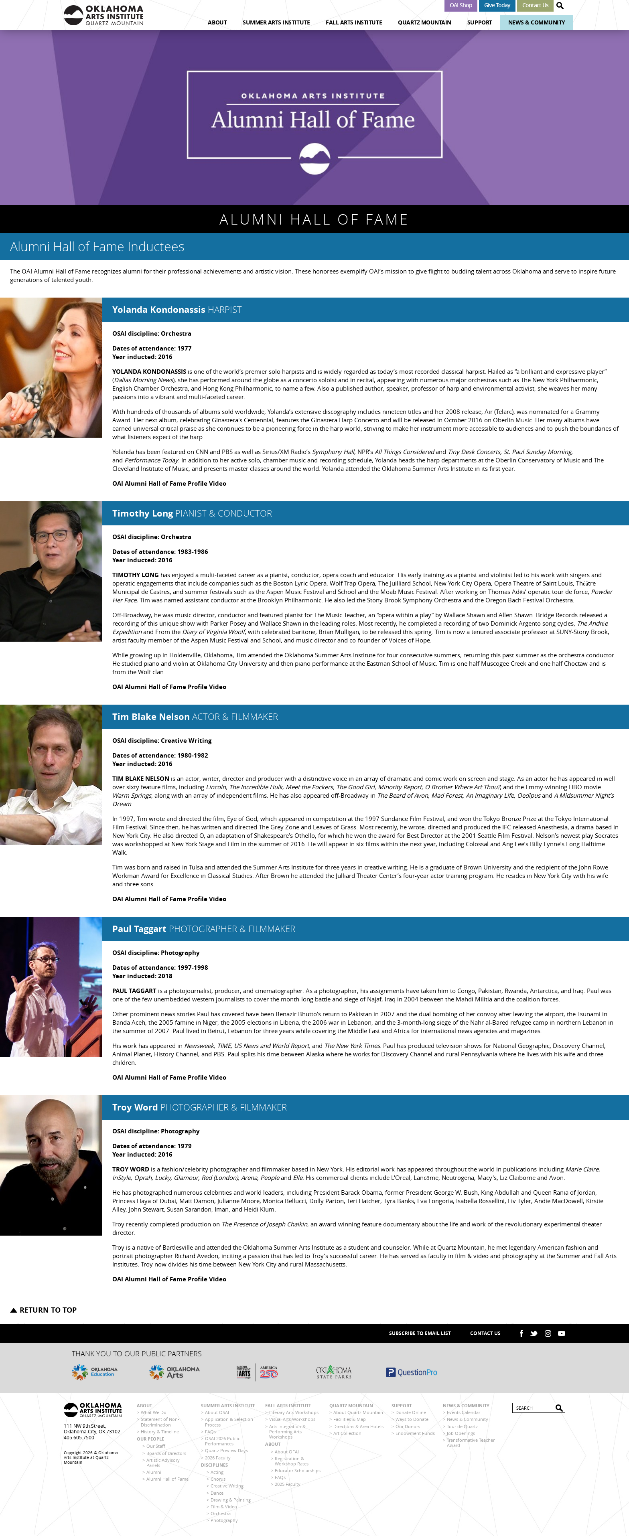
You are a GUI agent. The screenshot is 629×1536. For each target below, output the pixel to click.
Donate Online (411, 1412)
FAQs (210, 1432)
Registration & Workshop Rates (291, 1461)
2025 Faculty (287, 1484)
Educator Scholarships (298, 1470)
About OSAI (217, 1412)
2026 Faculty (218, 1458)
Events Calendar (463, 1412)
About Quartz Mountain (358, 1412)
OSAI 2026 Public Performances (222, 1441)
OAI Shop (461, 5)
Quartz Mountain (424, 22)
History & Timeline (160, 1432)
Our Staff (155, 1446)
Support (479, 22)
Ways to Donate (412, 1419)
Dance (217, 1493)
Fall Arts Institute (354, 22)
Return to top (48, 1310)
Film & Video (224, 1507)
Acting (217, 1472)
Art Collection (347, 1433)
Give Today (497, 5)
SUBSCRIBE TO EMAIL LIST (420, 1333)
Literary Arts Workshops (294, 1412)
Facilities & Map (349, 1419)
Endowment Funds (415, 1433)
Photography (224, 1520)
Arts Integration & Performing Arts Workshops (287, 1431)
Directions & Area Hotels (358, 1426)
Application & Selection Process (229, 1421)
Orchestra (221, 1513)
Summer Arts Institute (276, 22)
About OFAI (287, 1452)
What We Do (153, 1412)
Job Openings (461, 1433)
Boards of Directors (166, 1453)
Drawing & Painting (231, 1500)
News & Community (536, 22)
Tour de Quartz (462, 1426)
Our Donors (408, 1426)
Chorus (218, 1479)
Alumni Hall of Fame (167, 1479)
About (217, 22)
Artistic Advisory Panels (163, 1462)
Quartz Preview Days (226, 1450)
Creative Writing (227, 1486)
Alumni (153, 1472)
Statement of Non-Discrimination (160, 1421)
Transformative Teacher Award (471, 1442)
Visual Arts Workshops (292, 1419)
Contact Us (535, 5)
